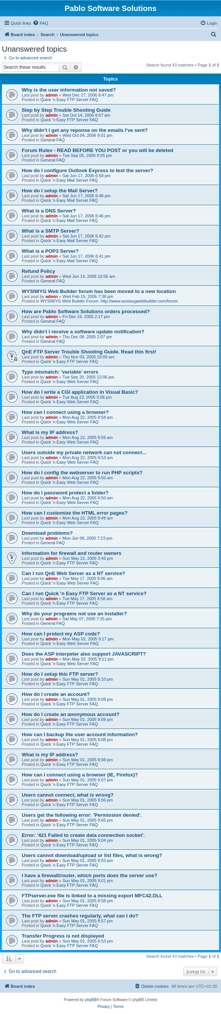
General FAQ (52, 140)
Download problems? (47, 533)
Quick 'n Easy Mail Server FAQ (69, 180)
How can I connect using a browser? (65, 412)
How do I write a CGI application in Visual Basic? (80, 392)
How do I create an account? (56, 694)
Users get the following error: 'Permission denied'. (82, 815)
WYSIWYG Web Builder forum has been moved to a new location (99, 291)
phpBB (90, 1000)
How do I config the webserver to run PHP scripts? (82, 472)
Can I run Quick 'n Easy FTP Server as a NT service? (84, 593)
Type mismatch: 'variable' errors (60, 372)
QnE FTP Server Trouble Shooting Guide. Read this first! (89, 352)
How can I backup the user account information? (80, 734)
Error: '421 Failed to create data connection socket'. (83, 835)
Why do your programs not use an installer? (74, 613)
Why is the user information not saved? (69, 90)
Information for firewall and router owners (72, 553)
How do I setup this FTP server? (60, 674)
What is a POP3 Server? (50, 251)
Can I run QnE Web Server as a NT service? (73, 573)
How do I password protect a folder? (65, 493)
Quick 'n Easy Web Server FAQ (69, 381)
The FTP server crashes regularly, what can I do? (80, 916)
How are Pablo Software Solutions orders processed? (86, 311)
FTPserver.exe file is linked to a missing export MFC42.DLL (92, 895)
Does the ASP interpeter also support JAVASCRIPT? (84, 654)
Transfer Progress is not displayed (63, 936)
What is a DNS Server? (49, 211)
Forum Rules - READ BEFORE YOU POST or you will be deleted (97, 150)
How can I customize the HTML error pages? (74, 513)
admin (51, 95)
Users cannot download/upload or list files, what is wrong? (92, 855)
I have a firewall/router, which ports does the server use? (89, 875)
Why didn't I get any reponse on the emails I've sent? (85, 130)
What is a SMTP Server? (50, 231)
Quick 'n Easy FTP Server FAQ (69, 99)
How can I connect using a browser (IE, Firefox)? (80, 775)
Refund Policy (38, 271)
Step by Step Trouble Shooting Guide (66, 110)
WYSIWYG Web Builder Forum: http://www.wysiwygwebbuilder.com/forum (109, 301)
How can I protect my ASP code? (61, 634)
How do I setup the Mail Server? (60, 190)
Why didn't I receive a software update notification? (83, 331)
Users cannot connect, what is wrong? (68, 795)
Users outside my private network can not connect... (84, 452)
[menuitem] (40, 23)
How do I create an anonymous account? (70, 714)
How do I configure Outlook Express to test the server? (87, 170)
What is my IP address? (50, 432)
